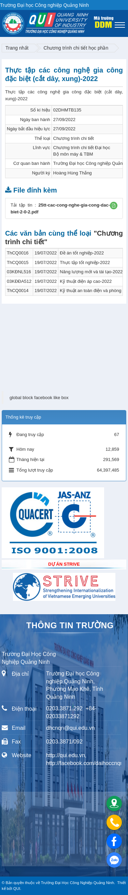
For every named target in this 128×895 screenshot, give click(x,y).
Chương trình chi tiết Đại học (81, 147)
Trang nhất (16, 48)
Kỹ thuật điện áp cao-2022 (86, 281)
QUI (16, 888)
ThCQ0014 (18, 290)
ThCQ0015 (18, 262)
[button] (113, 205)
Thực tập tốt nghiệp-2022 (85, 262)
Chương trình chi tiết (73, 138)
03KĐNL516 (19, 271)
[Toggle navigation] (120, 24)
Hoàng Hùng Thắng (72, 172)
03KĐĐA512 (19, 281)
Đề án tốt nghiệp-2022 (82, 252)
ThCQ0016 (18, 252)
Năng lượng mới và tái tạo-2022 (91, 271)
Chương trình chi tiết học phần (75, 48)
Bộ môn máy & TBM (73, 154)
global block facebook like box (39, 397)
